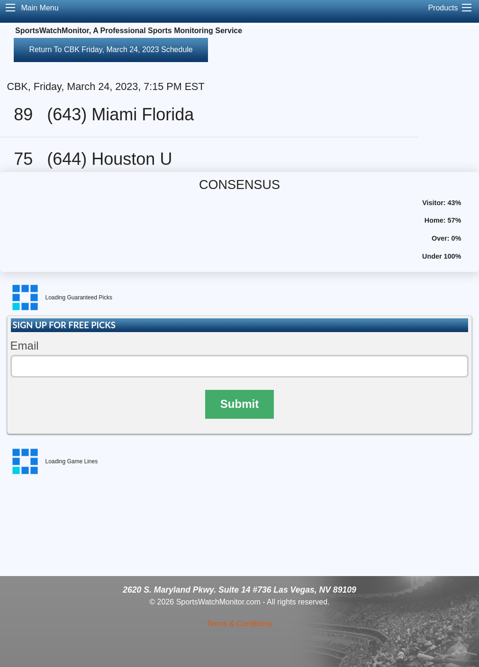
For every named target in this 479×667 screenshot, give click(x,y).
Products (443, 8)
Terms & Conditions (239, 624)
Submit (239, 403)
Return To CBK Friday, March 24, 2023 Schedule (110, 49)
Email (24, 345)
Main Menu (39, 8)
